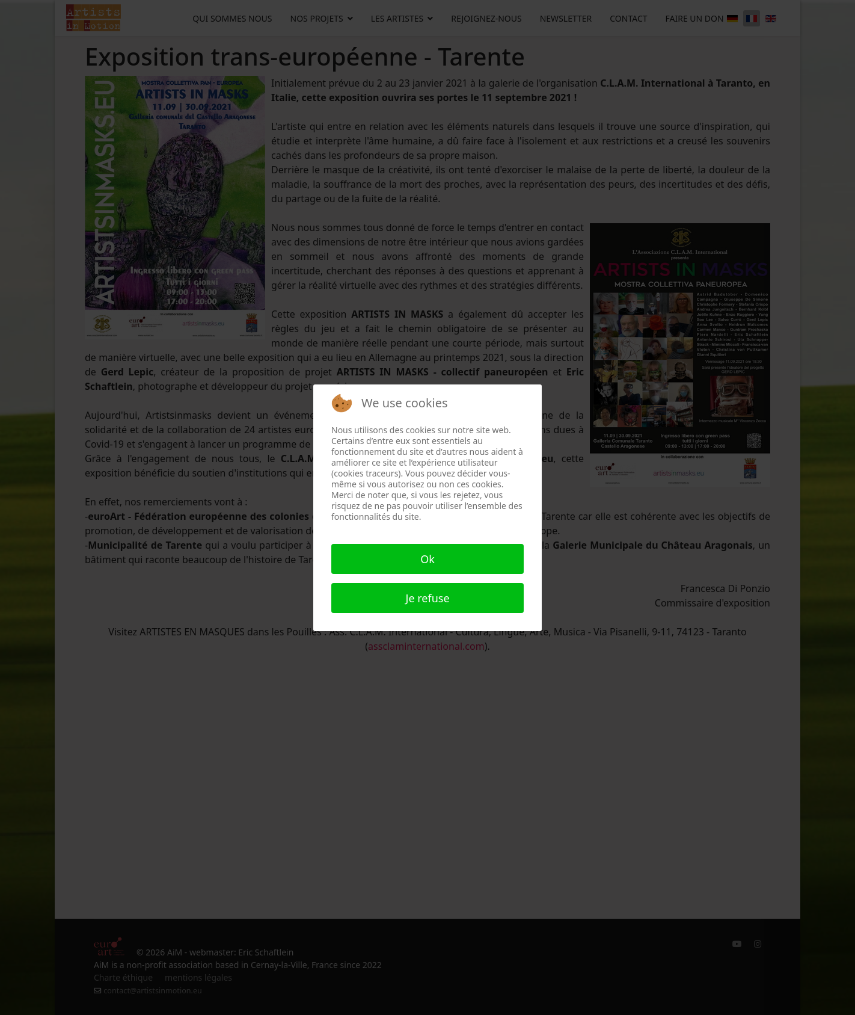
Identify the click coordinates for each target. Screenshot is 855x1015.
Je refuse (427, 598)
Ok (427, 559)
